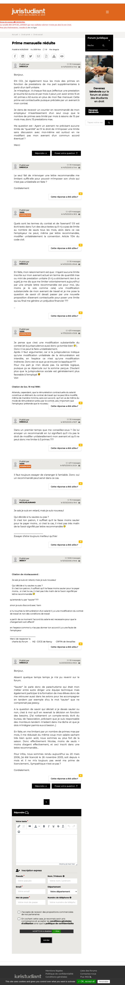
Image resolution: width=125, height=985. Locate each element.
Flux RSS (86, 977)
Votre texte (21, 821)
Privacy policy (116, 981)
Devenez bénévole (100, 111)
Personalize (103, 982)
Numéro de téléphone (60, 897)
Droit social (38, 34)
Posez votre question (66, 153)
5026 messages (72, 558)
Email (18, 887)
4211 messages (73, 212)
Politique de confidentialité (59, 974)
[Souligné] (53, 826)
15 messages (74, 500)
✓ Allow (56, 931)
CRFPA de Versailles (65, 641)
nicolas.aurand (27, 502)
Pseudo (19, 876)
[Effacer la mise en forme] (63, 826)
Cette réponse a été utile (66, 196)
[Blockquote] (29, 826)
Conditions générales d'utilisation (56, 978)
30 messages (73, 64)
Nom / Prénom (56, 876)
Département (54, 887)
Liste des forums (88, 971)
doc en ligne (32, 27)
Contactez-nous (88, 974)
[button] (36, 826)
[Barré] (58, 826)
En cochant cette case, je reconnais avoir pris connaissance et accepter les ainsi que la (47, 921)
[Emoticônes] (19, 831)
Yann (21, 212)
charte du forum (20, 641)
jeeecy (22, 561)
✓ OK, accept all (86, 981)
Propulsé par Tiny (67, 864)
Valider (46, 940)
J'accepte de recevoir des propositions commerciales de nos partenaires (47, 913)
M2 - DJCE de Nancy (42, 641)
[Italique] (48, 826)
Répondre (41, 153)
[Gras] (44, 826)
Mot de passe (22, 897)
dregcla (55, 49)
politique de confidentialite (59, 923)
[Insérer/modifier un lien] (19, 826)
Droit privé (25, 34)
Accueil (15, 34)
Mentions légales (54, 971)
